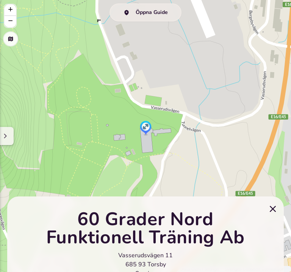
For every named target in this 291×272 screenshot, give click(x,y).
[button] (145, 128)
